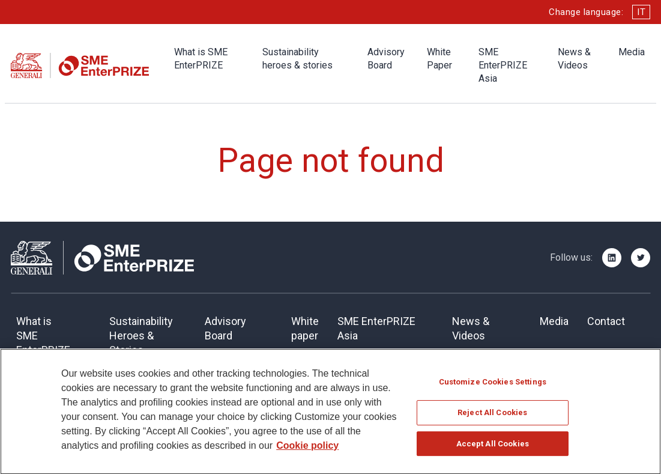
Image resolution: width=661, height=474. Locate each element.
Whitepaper (305, 328)
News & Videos (574, 58)
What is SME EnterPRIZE (201, 58)
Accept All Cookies (492, 447)
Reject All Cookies (492, 417)
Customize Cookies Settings (492, 385)
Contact (606, 321)
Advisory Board (386, 58)
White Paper (439, 58)
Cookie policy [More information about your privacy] (307, 450)
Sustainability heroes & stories (297, 58)
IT (641, 12)
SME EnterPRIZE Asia (502, 65)
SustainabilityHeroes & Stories (141, 335)
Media (631, 52)
